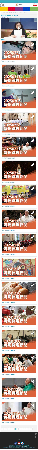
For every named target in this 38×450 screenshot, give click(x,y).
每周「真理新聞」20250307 (8, 110)
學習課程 (26, 9)
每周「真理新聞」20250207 (8, 206)
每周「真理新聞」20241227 (8, 278)
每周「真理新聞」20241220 (8, 302)
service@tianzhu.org (25, 446)
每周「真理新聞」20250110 (8, 254)
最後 (31, 428)
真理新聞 (11, 9)
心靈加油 (19, 9)
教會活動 (4, 9)
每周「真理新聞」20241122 (8, 398)
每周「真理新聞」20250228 (8, 134)
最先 (2, 428)
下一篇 (28, 428)
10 (25, 428)
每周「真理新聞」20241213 (8, 326)
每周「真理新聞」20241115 (8, 422)
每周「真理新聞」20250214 (8, 182)
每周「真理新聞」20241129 (8, 374)
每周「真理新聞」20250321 (8, 62)
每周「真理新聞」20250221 (8, 158)
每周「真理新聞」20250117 (8, 230)
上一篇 (5, 428)
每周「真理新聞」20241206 (8, 350)
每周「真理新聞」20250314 (8, 86)
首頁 (7, 12)
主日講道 (34, 9)
